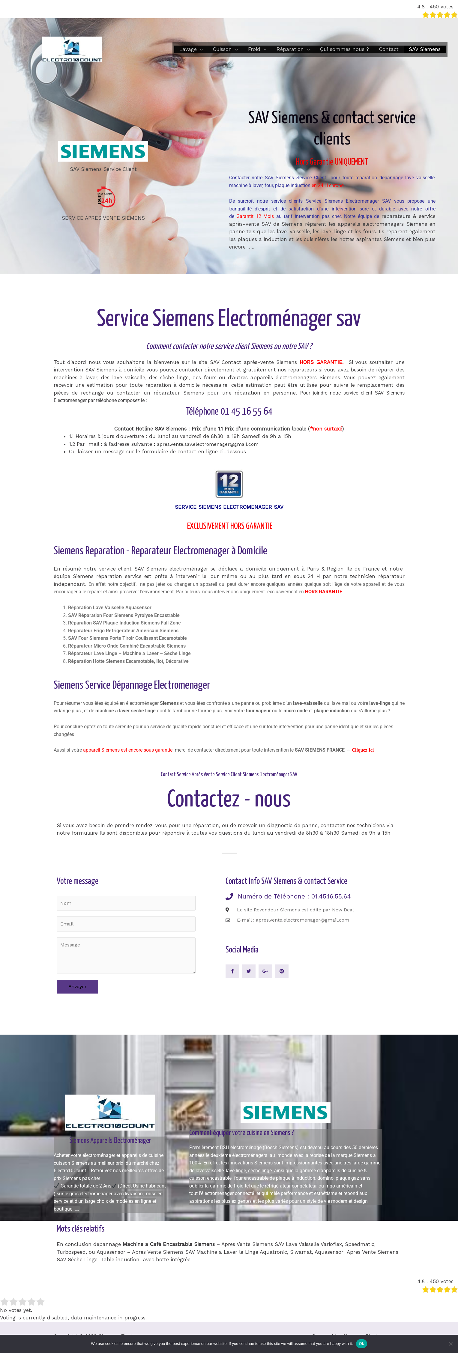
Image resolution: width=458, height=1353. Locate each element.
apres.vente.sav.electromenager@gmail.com (210, 444)
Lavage (188, 49)
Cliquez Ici (364, 750)
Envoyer (77, 988)
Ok (361, 1343)
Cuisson (222, 49)
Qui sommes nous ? (344, 49)
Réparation (290, 49)
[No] (451, 1344)
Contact (389, 49)
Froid (254, 49)
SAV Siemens (425, 49)
